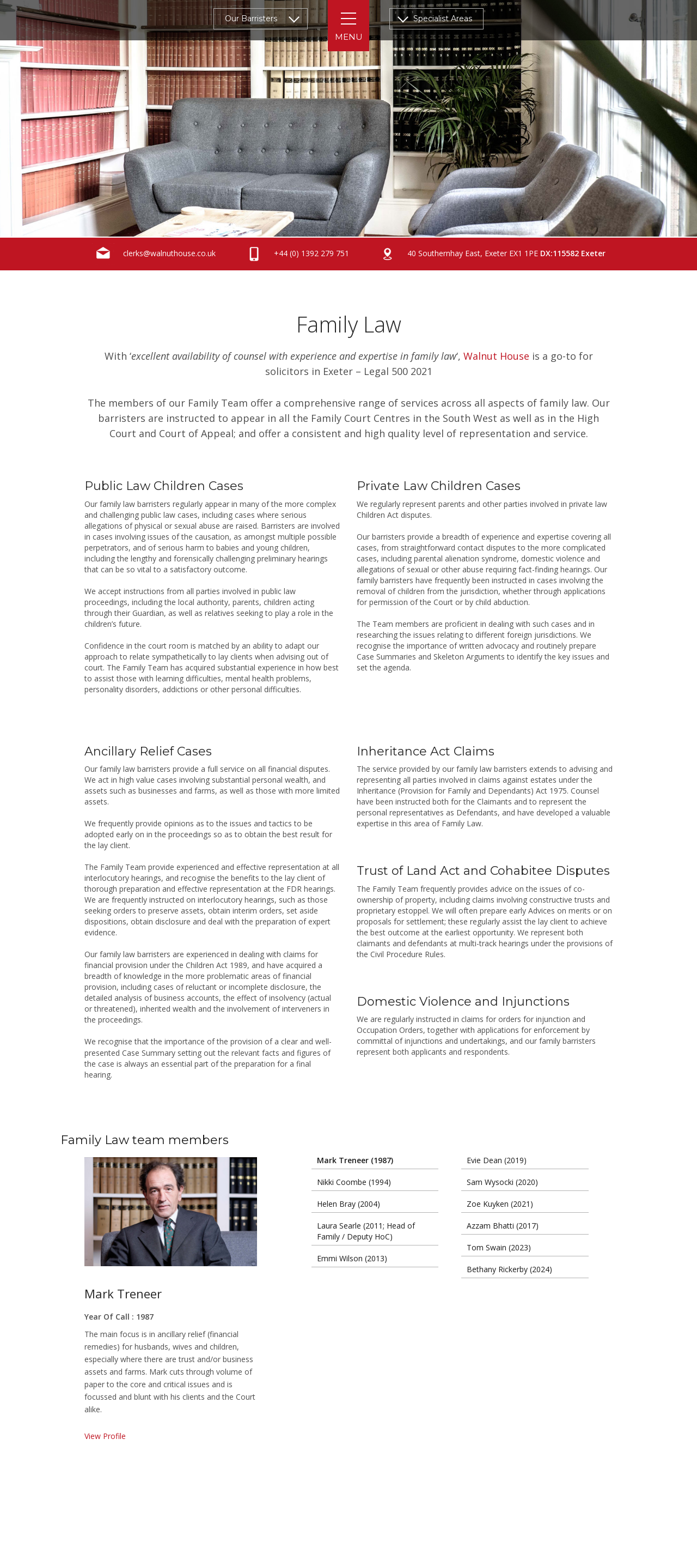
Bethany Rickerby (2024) (509, 1269)
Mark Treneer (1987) (355, 1160)
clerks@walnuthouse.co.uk (154, 254)
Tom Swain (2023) (499, 1247)
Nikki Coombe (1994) (354, 1182)
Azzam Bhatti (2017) (503, 1225)
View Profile (105, 1436)
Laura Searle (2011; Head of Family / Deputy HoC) (366, 1231)
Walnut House (496, 355)
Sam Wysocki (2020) (502, 1182)
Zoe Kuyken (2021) (500, 1204)
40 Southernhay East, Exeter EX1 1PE (491, 254)
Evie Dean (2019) (497, 1160)
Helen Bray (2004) (348, 1204)
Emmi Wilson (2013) (352, 1258)
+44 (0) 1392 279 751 (296, 254)
